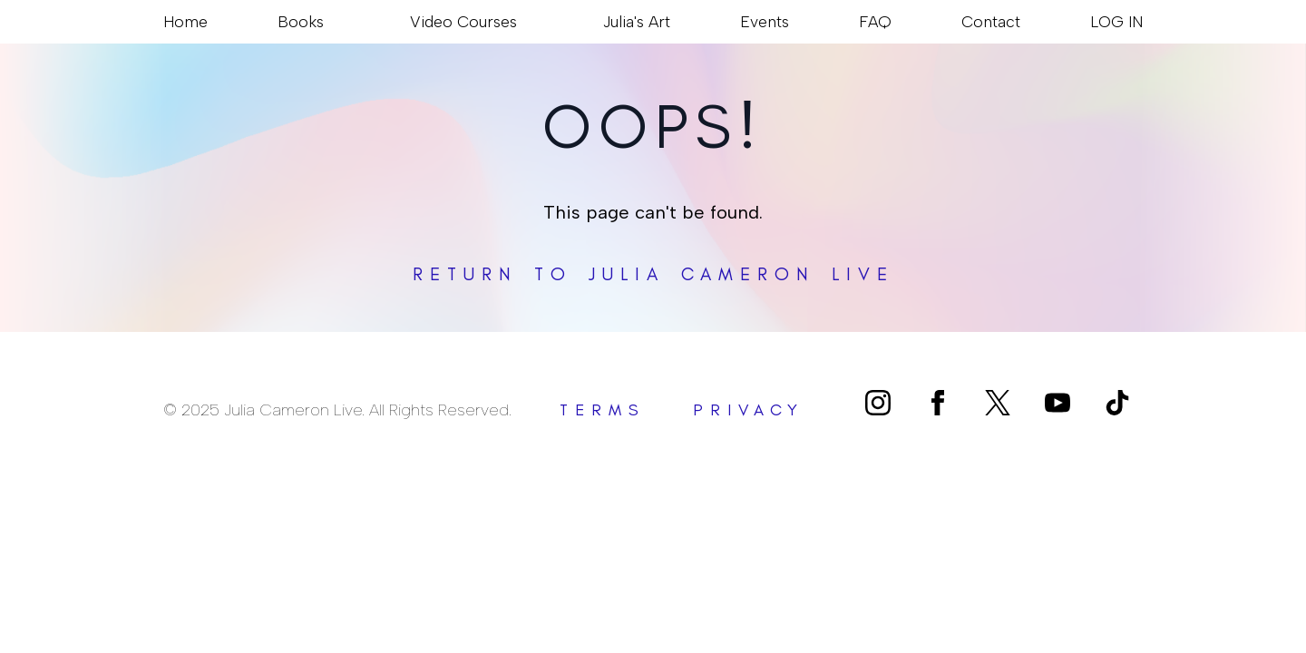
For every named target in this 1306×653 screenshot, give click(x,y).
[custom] (997, 402)
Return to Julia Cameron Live (653, 274)
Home (185, 21)
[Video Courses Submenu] (525, 22)
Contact (990, 21)
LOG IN (1116, 21)
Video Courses (463, 21)
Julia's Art (636, 21)
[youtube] (1057, 402)
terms (603, 410)
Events (764, 21)
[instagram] (878, 402)
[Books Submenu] (332, 22)
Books (301, 21)
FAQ (875, 21)
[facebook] (937, 402)
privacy (748, 410)
